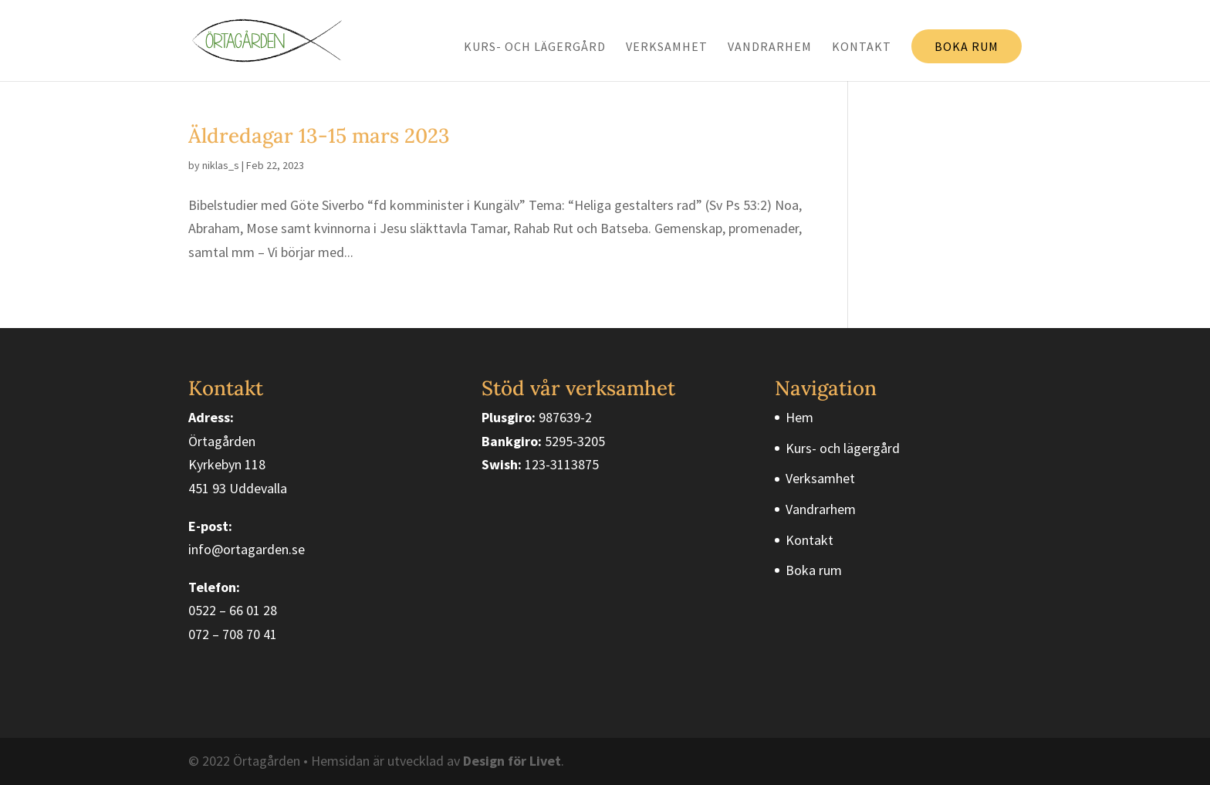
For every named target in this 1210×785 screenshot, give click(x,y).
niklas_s (220, 165)
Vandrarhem (770, 47)
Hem (799, 417)
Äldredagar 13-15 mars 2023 (319, 135)
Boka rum (967, 46)
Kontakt (861, 47)
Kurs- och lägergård (535, 47)
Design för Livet (512, 761)
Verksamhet (667, 47)
